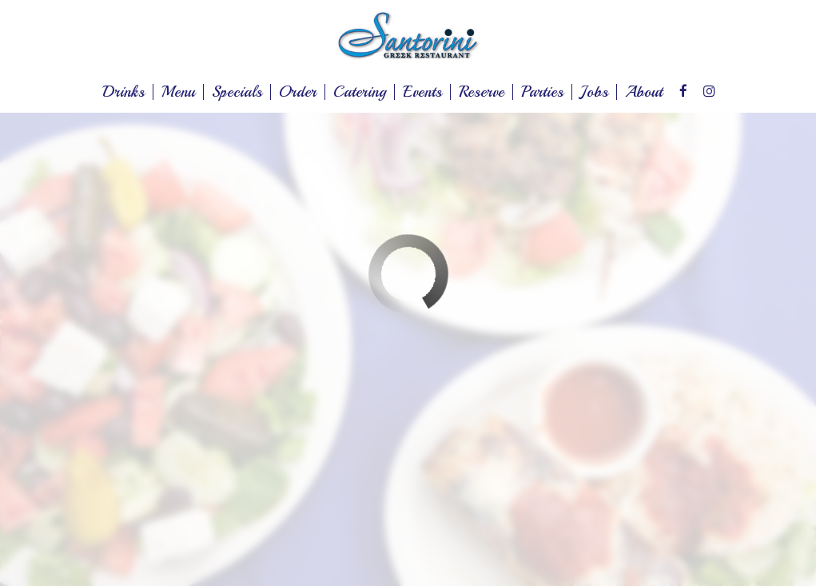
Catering (359, 92)
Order (297, 92)
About (644, 92)
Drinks (123, 92)
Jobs (594, 92)
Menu (178, 92)
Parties (542, 92)
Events (422, 92)
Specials (237, 92)
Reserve (481, 92)
